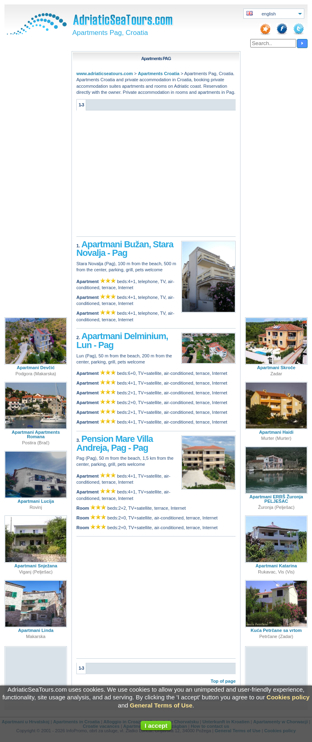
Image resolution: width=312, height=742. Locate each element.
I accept (156, 725)
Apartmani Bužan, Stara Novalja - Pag (124, 248)
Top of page (223, 681)
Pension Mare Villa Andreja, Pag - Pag (114, 443)
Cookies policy (288, 697)
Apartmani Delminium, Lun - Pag (122, 340)
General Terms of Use (161, 705)
